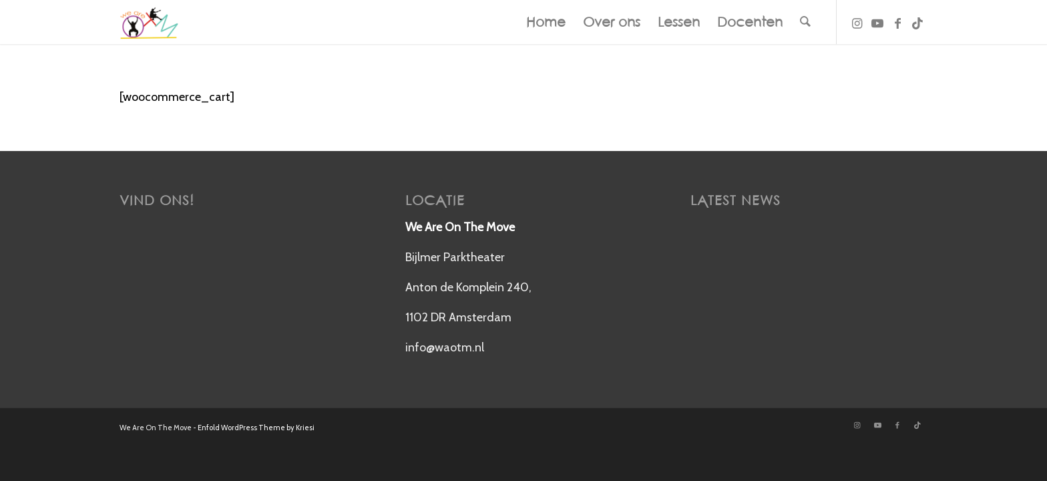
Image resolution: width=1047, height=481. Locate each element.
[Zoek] (805, 22)
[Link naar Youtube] (877, 21)
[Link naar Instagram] (857, 21)
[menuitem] (545, 22)
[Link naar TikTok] (917, 21)
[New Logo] (149, 22)
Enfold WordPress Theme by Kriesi (256, 427)
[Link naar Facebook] (897, 21)
